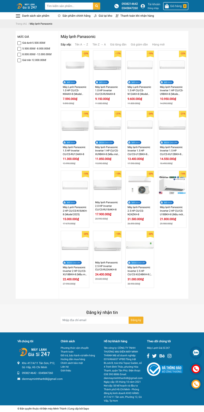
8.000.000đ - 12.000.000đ (36, 54)
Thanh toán (67, 351)
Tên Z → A (99, 44)
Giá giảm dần (139, 44)
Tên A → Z (81, 44)
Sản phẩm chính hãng (76, 15)
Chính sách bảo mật (72, 363)
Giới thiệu (66, 370)
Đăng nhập (153, 8)
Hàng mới (158, 44)
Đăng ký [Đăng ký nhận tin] (136, 320)
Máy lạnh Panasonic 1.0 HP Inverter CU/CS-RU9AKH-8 (106, 90)
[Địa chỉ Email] (102, 320)
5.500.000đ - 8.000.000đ (36, 48)
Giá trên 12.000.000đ (34, 60)
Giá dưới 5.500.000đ (33, 42)
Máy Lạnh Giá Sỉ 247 (158, 347)
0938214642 (130, 4)
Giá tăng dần (118, 44)
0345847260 (130, 8)
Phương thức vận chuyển (75, 347)
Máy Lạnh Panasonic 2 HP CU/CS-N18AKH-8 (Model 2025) (75, 211)
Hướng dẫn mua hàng (73, 359)
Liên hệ (65, 366)
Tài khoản (154, 4)
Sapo (86, 408)
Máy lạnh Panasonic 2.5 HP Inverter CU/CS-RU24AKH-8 (106, 266)
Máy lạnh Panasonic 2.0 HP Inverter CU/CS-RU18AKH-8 (106, 206)
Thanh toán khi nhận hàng (137, 15)
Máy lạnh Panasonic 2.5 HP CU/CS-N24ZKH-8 (139, 211)
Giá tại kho (105, 15)
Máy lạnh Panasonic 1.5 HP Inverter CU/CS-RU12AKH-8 (74, 151)
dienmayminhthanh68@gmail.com (42, 379)
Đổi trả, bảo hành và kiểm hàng (78, 355)
